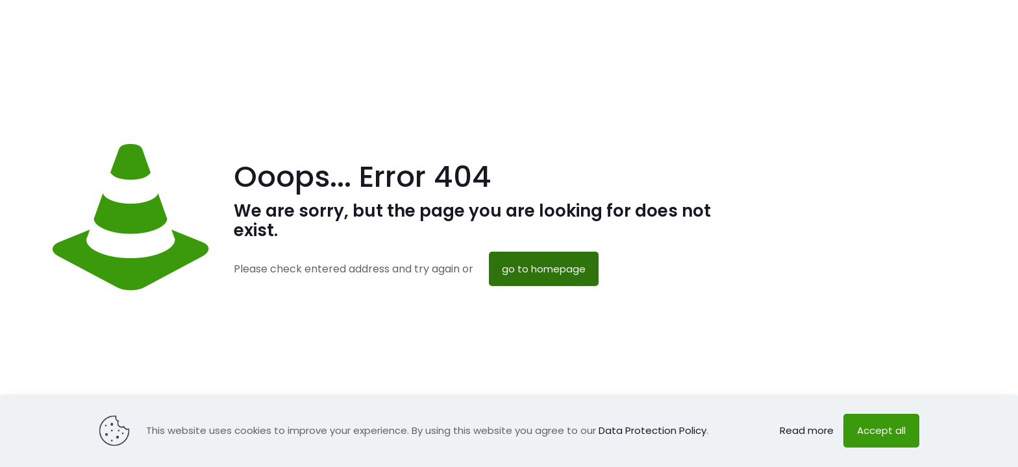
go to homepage (544, 269)
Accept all (881, 430)
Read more (807, 430)
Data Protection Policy (652, 430)
